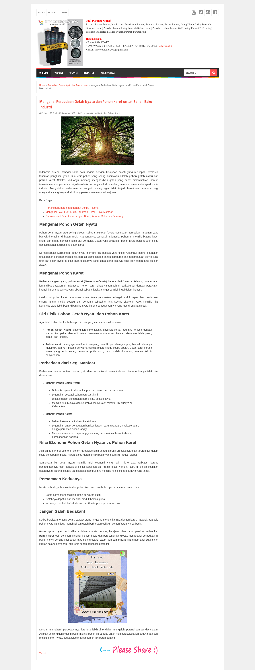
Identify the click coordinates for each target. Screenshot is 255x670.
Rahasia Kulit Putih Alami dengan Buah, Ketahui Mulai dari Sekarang (85, 216)
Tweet (42, 653)
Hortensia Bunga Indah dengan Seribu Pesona (72, 207)
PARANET (58, 72)
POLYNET (73, 72)
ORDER (64, 12)
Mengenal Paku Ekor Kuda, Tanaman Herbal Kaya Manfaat (79, 212)
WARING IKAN (108, 72)
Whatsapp (165, 46)
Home (43, 72)
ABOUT (41, 12)
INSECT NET (89, 72)
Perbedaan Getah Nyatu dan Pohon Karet (100, 113)
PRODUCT (52, 12)
